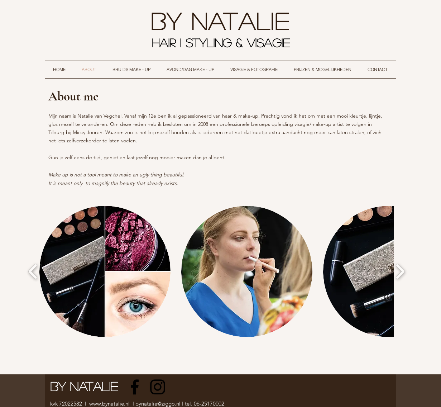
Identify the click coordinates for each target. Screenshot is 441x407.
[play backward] (33, 271)
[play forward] (400, 271)
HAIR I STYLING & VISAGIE (223, 42)
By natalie (220, 20)
